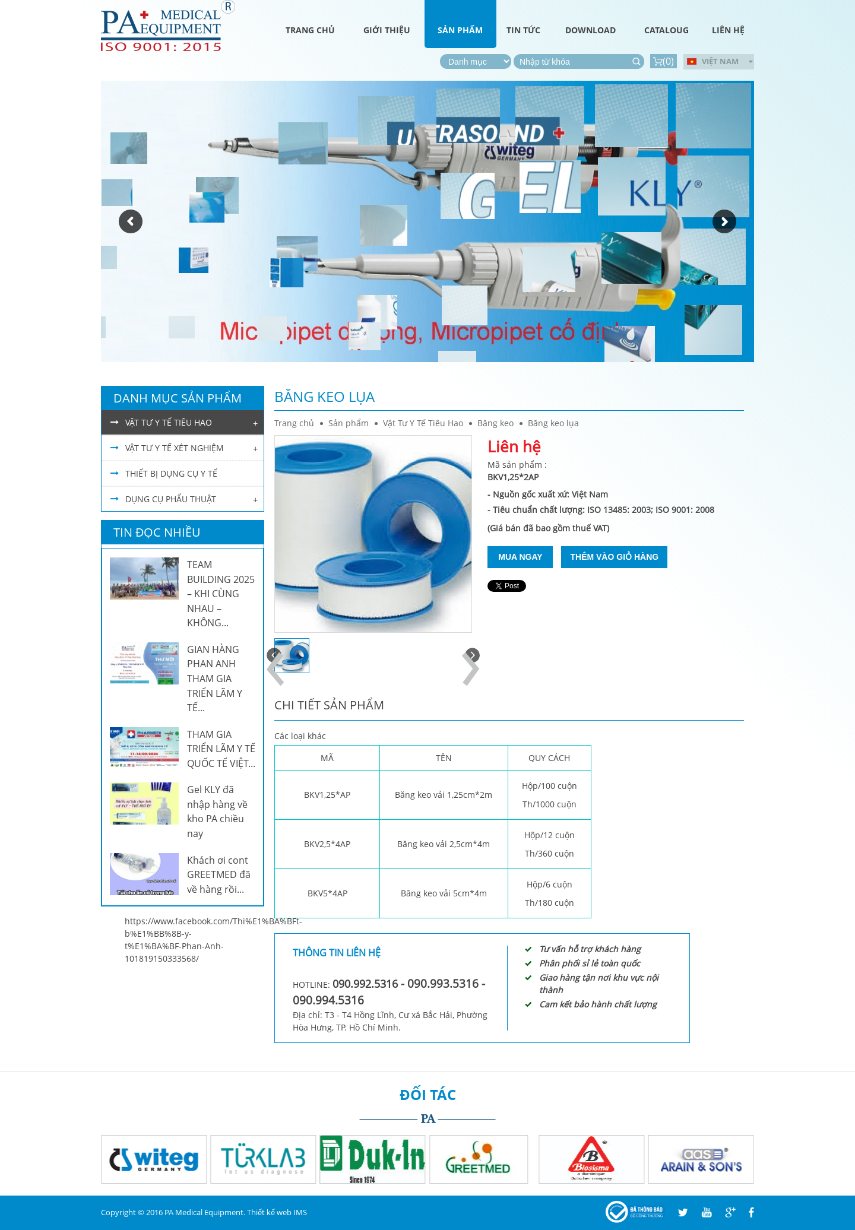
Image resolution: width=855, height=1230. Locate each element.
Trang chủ (310, 30)
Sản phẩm (460, 30)
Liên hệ (728, 30)
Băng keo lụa (553, 423)
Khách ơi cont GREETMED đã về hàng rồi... (219, 875)
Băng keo (495, 423)
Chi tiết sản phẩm (329, 705)
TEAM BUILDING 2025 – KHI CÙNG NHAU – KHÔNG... (221, 593)
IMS (300, 1212)
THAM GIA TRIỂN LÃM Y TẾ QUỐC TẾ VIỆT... (221, 749)
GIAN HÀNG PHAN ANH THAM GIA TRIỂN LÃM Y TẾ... (214, 678)
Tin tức (523, 30)
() (663, 61)
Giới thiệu (386, 30)
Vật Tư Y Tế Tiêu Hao (423, 423)
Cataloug (666, 30)
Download (590, 30)
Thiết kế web (269, 1212)
